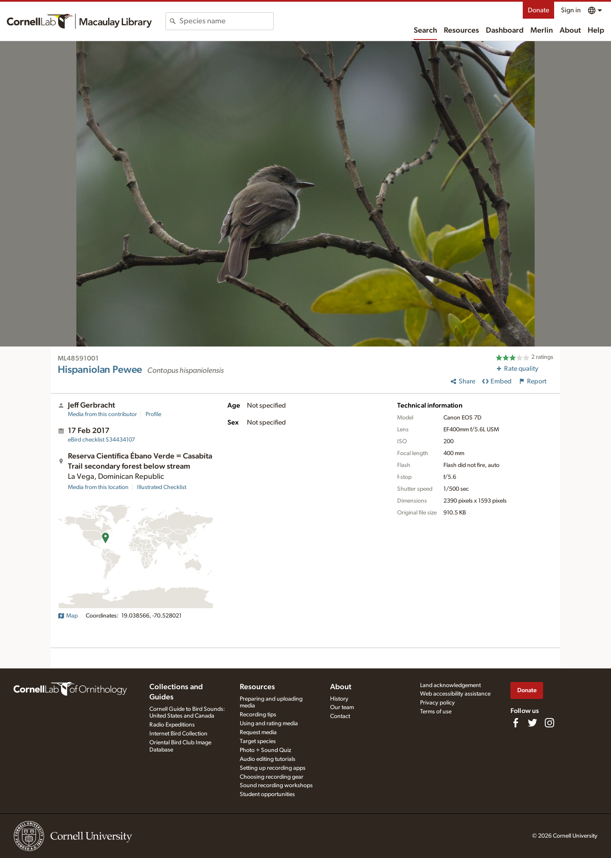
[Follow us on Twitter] (532, 723)
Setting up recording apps (273, 768)
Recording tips (258, 715)
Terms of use (435, 712)
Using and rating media (269, 724)
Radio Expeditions (172, 725)
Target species (258, 741)
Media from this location (98, 487)
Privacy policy (437, 703)
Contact (340, 716)
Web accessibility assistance (455, 694)
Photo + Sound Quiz (265, 750)
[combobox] (226, 21)
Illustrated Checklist (161, 487)
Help (596, 30)
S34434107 (101, 440)
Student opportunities (267, 794)
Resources (461, 30)
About (570, 30)
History (339, 699)
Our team (342, 707)
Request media (258, 732)
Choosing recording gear (271, 777)
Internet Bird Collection (178, 734)
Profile (153, 414)
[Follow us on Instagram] (549, 723)
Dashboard (505, 30)
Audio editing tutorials (267, 759)
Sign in (571, 10)
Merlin (541, 30)
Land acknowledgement (450, 685)
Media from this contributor (102, 414)
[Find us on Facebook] (515, 723)
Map (68, 616)
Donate (538, 10)
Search (425, 30)
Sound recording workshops (276, 785)
